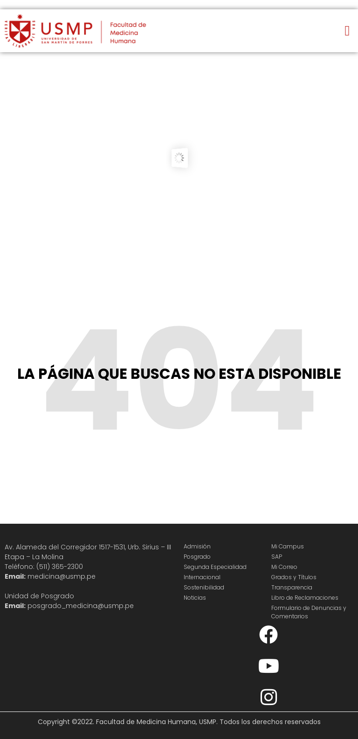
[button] (347, 31)
